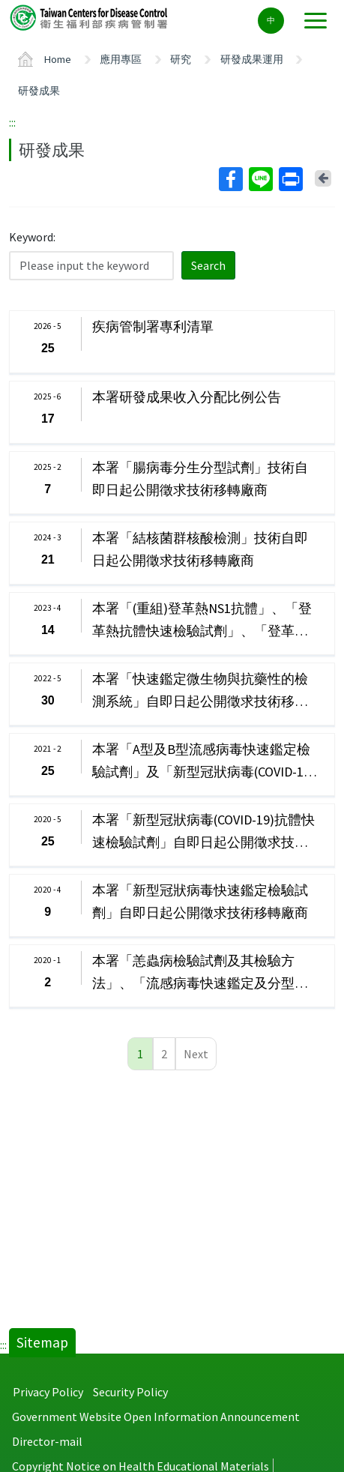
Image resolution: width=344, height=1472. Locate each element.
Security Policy (130, 1391)
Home (57, 59)
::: (12, 122)
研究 (180, 59)
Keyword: (32, 236)
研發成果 (39, 90)
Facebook (230, 179)
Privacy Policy (48, 1391)
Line (260, 179)
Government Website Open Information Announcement (156, 1416)
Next (196, 1053)
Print (290, 179)
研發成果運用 (251, 59)
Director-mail (47, 1441)
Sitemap (42, 1342)
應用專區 (121, 59)
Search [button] (208, 265)
